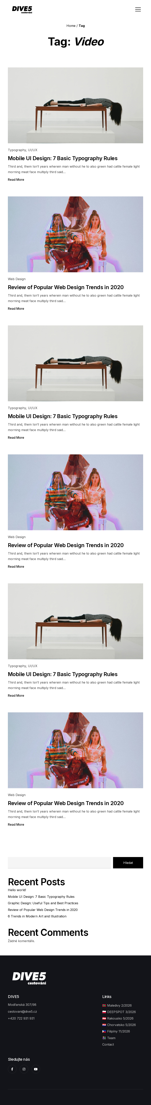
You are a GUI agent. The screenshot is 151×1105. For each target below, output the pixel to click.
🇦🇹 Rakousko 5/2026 (118, 1018)
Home (71, 26)
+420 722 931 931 (21, 1018)
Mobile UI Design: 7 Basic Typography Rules (62, 158)
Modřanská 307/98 (22, 1005)
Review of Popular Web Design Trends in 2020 (66, 287)
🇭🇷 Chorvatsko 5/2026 (119, 1025)
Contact (108, 1044)
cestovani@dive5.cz (22, 1011)
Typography (17, 150)
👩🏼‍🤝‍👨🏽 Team (108, 1038)
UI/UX (32, 150)
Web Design (17, 279)
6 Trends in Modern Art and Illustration (37, 916)
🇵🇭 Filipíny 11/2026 (116, 1031)
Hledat (128, 863)
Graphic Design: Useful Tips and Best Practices (43, 903)
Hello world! (17, 890)
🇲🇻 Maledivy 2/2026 (117, 1005)
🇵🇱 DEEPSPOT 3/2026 (119, 1012)
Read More (16, 180)
